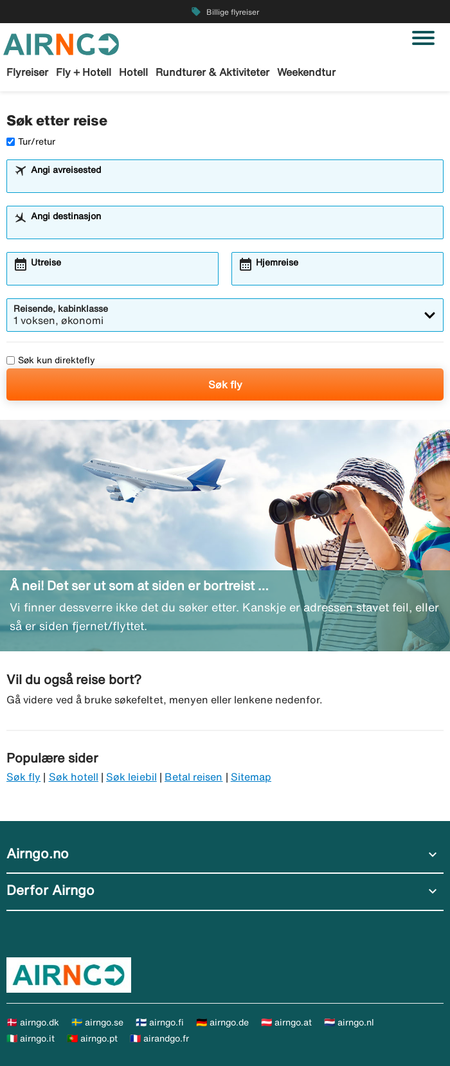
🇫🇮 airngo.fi (160, 1022)
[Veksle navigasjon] (423, 38)
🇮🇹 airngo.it (30, 1038)
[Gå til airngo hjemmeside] (61, 43)
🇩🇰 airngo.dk (32, 1022)
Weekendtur (306, 72)
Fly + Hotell (83, 72)
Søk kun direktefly (50, 360)
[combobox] (233, 182)
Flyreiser (27, 72)
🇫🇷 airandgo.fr (159, 1038)
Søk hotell (74, 777)
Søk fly (225, 384)
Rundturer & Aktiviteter (212, 72)
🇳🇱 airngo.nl (349, 1022)
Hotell (133, 72)
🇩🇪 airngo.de (222, 1022)
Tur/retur (30, 141)
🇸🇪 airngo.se (97, 1022)
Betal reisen (194, 777)
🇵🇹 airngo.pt (92, 1038)
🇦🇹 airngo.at (286, 1022)
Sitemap (251, 777)
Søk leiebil (131, 777)
